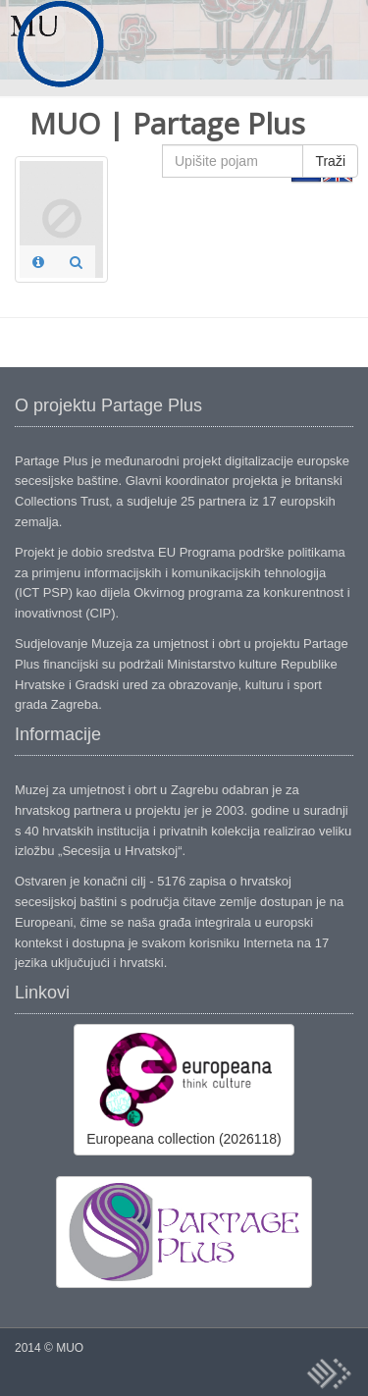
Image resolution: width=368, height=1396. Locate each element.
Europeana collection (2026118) (183, 1089)
